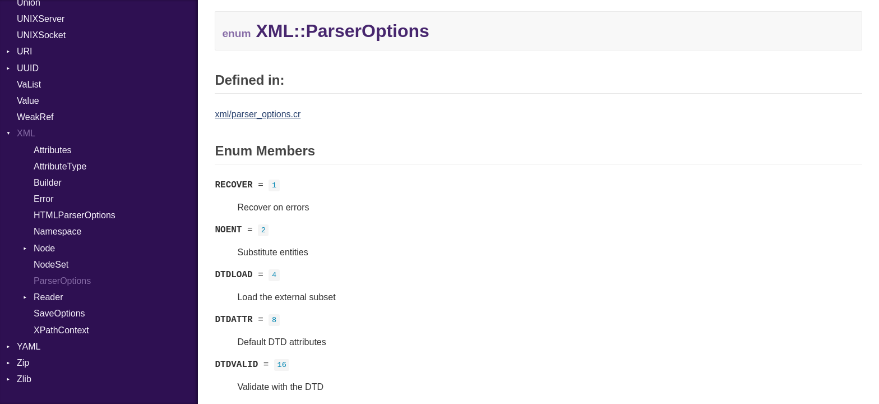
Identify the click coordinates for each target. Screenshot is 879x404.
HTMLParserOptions (74, 215)
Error (44, 199)
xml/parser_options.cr (257, 114)
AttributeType (60, 166)
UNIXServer (40, 19)
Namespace (57, 231)
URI (25, 51)
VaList (29, 84)
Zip (23, 363)
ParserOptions (62, 281)
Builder (48, 182)
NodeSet (51, 264)
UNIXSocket (41, 35)
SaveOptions (59, 313)
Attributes (53, 150)
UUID (28, 68)
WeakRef (35, 117)
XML (26, 133)
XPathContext (61, 330)
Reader (48, 297)
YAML (28, 346)
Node (44, 248)
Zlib (24, 379)
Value (28, 100)
